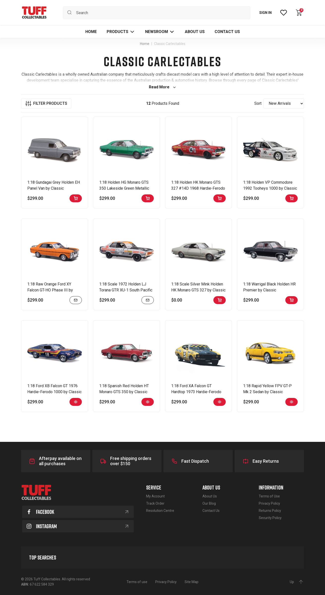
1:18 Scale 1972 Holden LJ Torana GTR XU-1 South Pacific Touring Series (125, 290)
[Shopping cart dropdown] (299, 13)
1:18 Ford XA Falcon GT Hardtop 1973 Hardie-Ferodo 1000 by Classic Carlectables (196, 392)
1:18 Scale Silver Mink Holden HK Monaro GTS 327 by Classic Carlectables (198, 290)
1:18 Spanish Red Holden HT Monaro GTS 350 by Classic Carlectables (124, 392)
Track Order (155, 503)
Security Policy (270, 518)
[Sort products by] (283, 103)
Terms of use (137, 582)
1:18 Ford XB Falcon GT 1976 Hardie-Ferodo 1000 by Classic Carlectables (54, 392)
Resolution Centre (160, 511)
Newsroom (156, 31)
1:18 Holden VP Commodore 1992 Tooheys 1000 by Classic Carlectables (270, 188)
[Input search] (156, 12)
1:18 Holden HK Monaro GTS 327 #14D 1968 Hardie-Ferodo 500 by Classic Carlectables (198, 188)
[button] (121, 32)
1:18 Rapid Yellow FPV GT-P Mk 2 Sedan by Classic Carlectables (267, 392)
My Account (155, 496)
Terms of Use (269, 496)
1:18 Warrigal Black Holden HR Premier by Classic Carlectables (269, 290)
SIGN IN (265, 13)
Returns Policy (270, 511)
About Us (209, 496)
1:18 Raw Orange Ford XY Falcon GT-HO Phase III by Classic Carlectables (50, 290)
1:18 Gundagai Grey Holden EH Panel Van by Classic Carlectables (53, 188)
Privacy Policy (269, 503)
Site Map (191, 582)
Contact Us (211, 511)
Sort (257, 103)
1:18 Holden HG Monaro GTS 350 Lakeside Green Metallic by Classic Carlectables (124, 188)
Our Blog (209, 503)
